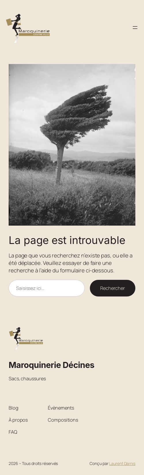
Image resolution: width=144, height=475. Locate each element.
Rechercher (112, 288)
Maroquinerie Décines (51, 365)
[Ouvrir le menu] (135, 27)
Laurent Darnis (122, 463)
